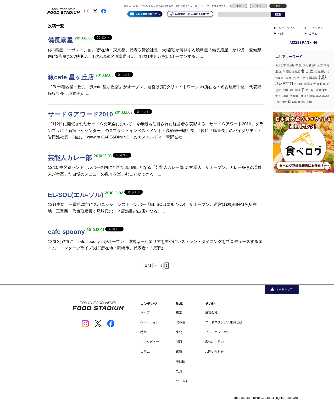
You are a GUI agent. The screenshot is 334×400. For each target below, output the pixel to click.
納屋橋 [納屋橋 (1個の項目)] (311, 95)
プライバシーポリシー (220, 332)
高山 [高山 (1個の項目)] (309, 101)
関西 (258, 6)
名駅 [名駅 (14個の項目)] (322, 77)
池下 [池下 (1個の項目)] (278, 95)
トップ (145, 312)
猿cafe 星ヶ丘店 (71, 77)
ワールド (182, 381)
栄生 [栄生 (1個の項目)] (325, 90)
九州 (179, 371)
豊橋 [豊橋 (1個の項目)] (318, 95)
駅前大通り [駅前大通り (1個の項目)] (299, 101)
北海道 (180, 322)
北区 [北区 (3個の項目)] (278, 71)
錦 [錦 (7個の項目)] (289, 101)
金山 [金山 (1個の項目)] (278, 101)
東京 (238, 6)
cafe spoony (67, 231)
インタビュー (149, 342)
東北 (179, 332)
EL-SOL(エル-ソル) (76, 194)
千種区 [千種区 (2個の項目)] (287, 71)
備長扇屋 (61, 40)
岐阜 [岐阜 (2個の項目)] (323, 84)
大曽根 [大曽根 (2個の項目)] (308, 84)
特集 (281, 33)
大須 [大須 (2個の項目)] (316, 84)
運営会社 (211, 312)
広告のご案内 (214, 342)
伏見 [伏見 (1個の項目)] (305, 65)
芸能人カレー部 (71, 157)
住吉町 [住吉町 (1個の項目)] (313, 65)
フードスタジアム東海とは (223, 322)
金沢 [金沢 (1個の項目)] (284, 101)
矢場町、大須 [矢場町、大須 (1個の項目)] (298, 95)
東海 (278, 6)
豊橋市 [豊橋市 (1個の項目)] (326, 95)
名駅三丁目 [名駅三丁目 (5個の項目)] (284, 84)
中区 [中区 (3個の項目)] (298, 65)
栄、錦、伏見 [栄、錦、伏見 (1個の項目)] (313, 90)
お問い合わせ (214, 351)
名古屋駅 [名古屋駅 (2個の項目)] (320, 71)
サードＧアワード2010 (81, 114)
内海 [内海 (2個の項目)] (326, 65)
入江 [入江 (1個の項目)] (320, 65)
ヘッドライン (286, 28)
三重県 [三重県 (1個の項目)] (291, 65)
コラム (313, 33)
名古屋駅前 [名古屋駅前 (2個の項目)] (310, 78)
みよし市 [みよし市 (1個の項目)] (280, 65)
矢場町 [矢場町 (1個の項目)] (285, 95)
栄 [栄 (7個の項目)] (303, 90)
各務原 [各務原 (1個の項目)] (296, 71)
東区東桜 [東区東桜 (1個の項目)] (294, 90)
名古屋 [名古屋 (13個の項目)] (307, 70)
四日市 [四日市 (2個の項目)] (298, 84)
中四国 (180, 361)
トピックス (316, 28)
